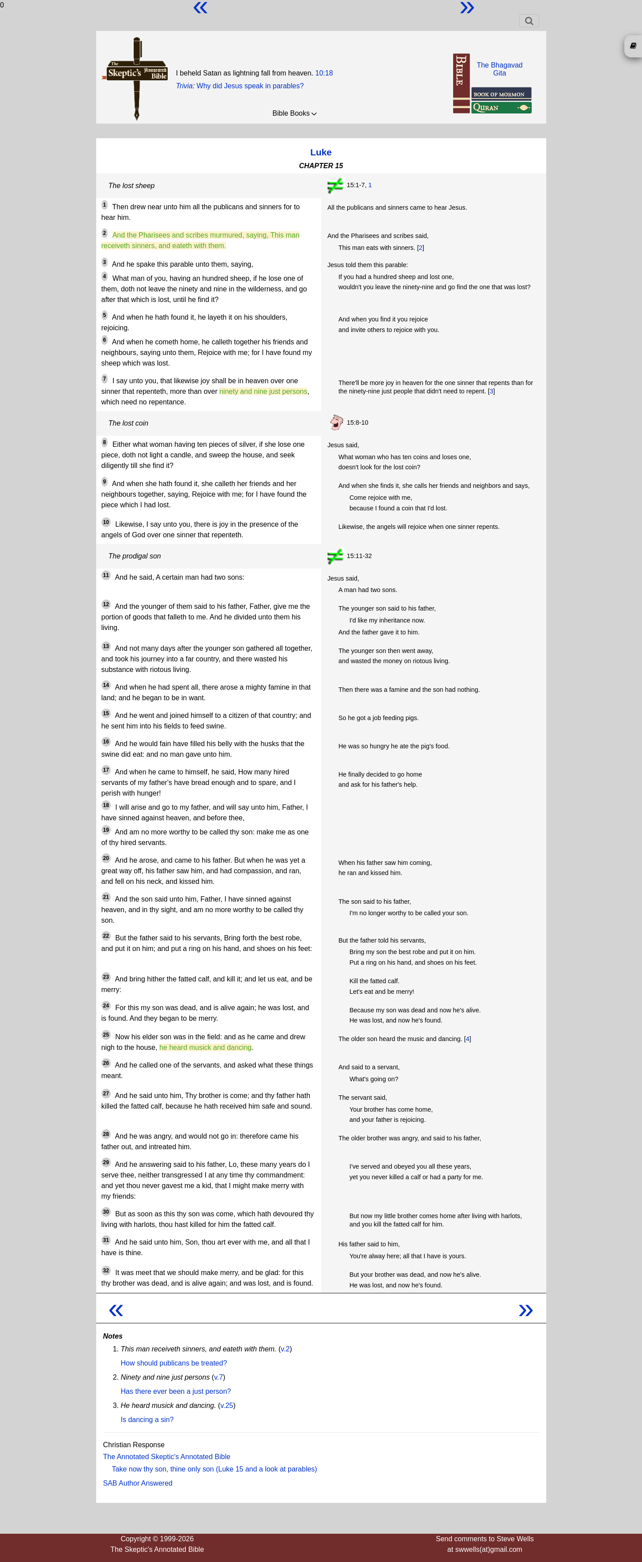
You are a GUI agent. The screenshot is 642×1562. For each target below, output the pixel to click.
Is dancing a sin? (147, 1419)
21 (106, 897)
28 (106, 1134)
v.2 (285, 1349)
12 (106, 604)
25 (106, 1035)
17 (106, 770)
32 (106, 1271)
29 (106, 1162)
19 (106, 830)
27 (106, 1093)
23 (106, 977)
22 (106, 936)
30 (106, 1212)
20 (106, 858)
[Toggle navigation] (529, 20)
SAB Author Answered (138, 1483)
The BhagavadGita (499, 69)
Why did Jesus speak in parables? (250, 86)
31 (106, 1240)
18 (106, 805)
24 (106, 1006)
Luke (321, 152)
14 (106, 685)
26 (106, 1063)
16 (106, 742)
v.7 (218, 1377)
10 (106, 522)
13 (106, 646)
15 (106, 713)
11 (106, 575)
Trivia (184, 86)
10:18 (324, 73)
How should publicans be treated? (174, 1363)
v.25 (226, 1405)
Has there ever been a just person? (176, 1391)
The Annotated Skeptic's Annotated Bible (167, 1456)
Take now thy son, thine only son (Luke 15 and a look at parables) (214, 1469)
